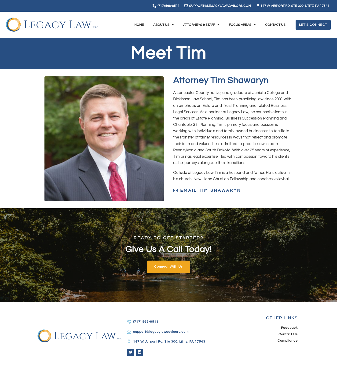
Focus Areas (242, 25)
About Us (163, 25)
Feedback (289, 327)
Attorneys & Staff (201, 25)
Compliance (288, 340)
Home (139, 24)
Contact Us (275, 24)
